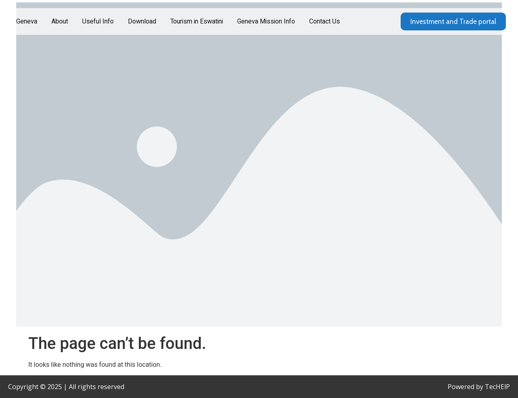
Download (142, 21)
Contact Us (324, 21)
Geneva (26, 21)
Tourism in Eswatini (196, 21)
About (59, 21)
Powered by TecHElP (479, 386)
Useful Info (98, 21)
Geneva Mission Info (266, 21)
